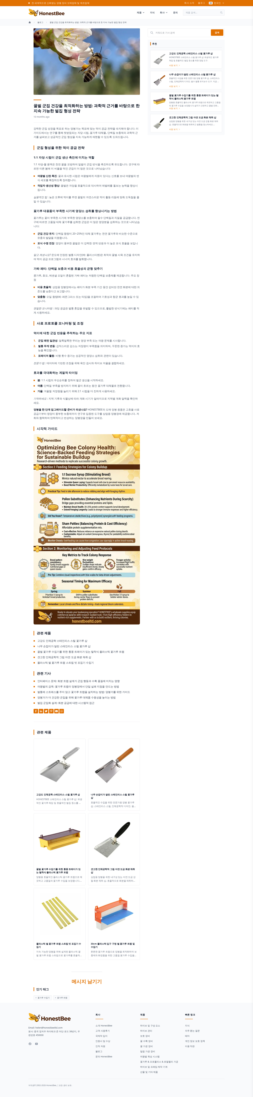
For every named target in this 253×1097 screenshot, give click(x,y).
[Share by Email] (56, 711)
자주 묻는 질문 (192, 1030)
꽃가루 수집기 (43, 997)
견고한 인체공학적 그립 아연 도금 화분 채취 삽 (64, 657)
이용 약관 (190, 1046)
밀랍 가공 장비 (147, 1051)
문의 (175, 12)
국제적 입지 (101, 1035)
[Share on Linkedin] (41, 711)
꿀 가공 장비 (146, 1046)
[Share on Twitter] (46, 711)
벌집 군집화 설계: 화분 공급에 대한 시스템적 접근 (65, 703)
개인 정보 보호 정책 (195, 1041)
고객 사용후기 (103, 1030)
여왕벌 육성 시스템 (149, 1056)
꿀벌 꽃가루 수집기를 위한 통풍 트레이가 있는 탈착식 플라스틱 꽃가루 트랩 (80, 651)
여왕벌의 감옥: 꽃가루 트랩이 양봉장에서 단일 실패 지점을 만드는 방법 (78, 686)
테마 (187, 1035)
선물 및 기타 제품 (149, 1071)
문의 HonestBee (104, 1056)
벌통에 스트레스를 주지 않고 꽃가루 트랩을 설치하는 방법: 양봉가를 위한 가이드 (83, 692)
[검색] (222, 13)
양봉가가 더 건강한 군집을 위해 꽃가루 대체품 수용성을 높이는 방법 (76, 697)
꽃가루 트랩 (61, 997)
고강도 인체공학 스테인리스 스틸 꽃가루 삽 (62, 641)
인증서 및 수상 (103, 1041)
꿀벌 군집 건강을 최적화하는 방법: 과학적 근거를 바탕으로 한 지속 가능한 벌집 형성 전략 (88, 22)
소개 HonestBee (104, 1025)
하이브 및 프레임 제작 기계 (153, 1066)
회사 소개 (189, 2)
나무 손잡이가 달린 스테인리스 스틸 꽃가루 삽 (64, 646)
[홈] (29, 22)
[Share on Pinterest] (51, 711)
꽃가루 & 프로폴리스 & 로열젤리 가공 (159, 1061)
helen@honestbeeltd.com (48, 1027)
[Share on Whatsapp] (61, 711)
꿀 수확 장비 (146, 1041)
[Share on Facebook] (36, 711)
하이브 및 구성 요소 (150, 1025)
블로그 (201, 2)
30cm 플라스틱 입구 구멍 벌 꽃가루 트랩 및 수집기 (113, 945)
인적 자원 (100, 1046)
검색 (217, 32)
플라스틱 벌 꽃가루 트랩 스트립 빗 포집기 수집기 (65, 662)
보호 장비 (145, 1035)
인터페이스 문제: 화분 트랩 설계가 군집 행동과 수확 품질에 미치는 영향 (78, 681)
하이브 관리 (146, 1030)
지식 (152, 12)
